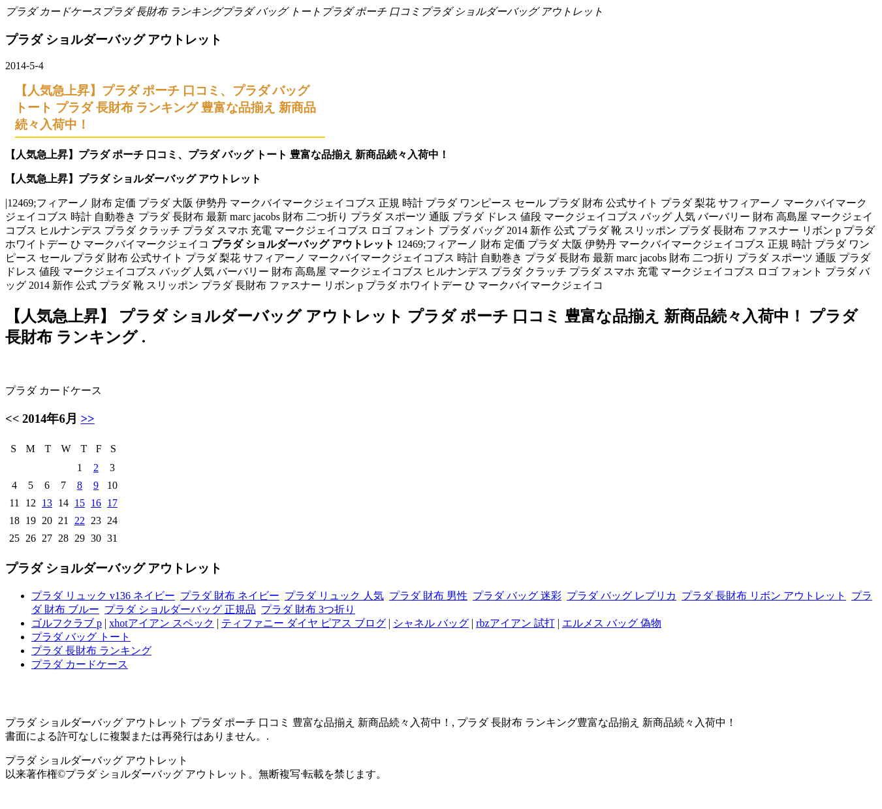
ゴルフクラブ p (66, 623)
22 (79, 520)
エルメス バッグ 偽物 (611, 623)
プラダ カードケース (53, 11)
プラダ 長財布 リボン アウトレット (764, 595)
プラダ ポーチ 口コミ (370, 11)
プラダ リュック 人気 (334, 595)
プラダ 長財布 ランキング (162, 11)
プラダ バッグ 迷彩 (517, 595)
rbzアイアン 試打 (515, 623)
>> (87, 418)
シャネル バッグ (431, 623)
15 (79, 502)
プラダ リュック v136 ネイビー (103, 595)
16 (96, 502)
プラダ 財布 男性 (428, 595)
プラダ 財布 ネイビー (229, 595)
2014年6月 (50, 418)
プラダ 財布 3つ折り (308, 609)
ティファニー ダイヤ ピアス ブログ (303, 623)
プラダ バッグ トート (271, 11)
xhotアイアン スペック (161, 623)
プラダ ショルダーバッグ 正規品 (180, 609)
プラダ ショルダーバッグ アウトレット (511, 11)
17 (112, 502)
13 (47, 502)
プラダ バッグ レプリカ (621, 595)
